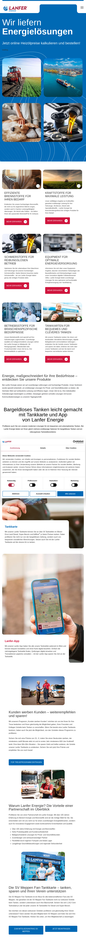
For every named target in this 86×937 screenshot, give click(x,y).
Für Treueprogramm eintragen (26, 775)
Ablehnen (15, 494)
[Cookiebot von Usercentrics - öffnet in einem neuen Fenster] (73, 442)
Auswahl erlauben (43, 494)
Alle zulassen (70, 494)
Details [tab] (43, 448)
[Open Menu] (81, 7)
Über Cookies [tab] (71, 448)
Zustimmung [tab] (15, 448)
